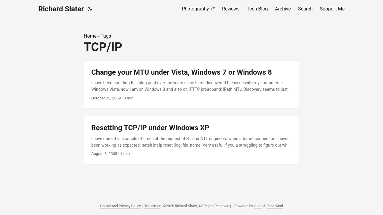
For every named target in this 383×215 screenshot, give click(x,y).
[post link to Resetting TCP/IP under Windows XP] (191, 140)
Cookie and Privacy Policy (120, 206)
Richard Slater (61, 9)
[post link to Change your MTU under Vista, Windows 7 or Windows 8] (191, 85)
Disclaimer (152, 206)
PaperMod (275, 206)
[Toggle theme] (89, 9)
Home (90, 36)
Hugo (258, 206)
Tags (106, 36)
